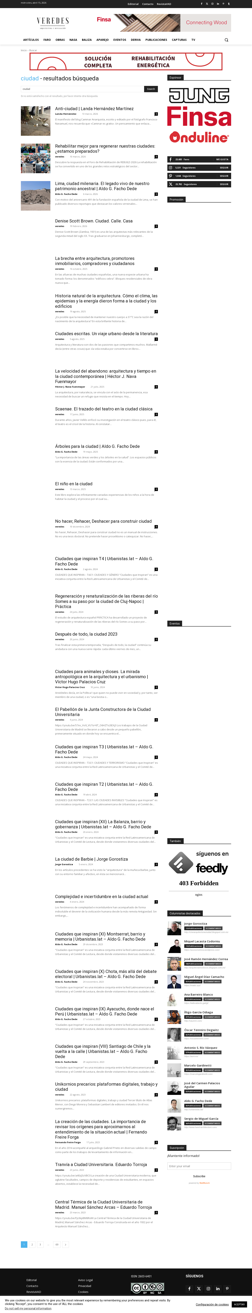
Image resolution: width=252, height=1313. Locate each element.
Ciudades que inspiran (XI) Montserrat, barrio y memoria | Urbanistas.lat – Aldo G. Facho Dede (100, 937)
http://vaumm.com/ (193, 1021)
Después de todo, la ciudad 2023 (86, 634)
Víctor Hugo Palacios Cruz (70, 687)
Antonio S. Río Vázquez (200, 1048)
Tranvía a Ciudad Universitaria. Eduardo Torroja (101, 1164)
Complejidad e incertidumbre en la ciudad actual (102, 896)
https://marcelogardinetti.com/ (198, 1074)
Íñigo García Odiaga (198, 1012)
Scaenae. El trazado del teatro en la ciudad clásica (104, 408)
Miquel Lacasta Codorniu (202, 941)
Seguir (224, 167)
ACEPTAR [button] (239, 1304)
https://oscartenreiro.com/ (196, 1038)
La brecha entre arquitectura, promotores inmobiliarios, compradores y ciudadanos (95, 261)
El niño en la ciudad (74, 483)
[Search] (151, 89)
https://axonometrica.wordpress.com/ (202, 950)
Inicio (24, 50)
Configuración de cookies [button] (212, 1304)
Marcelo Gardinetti (197, 1065)
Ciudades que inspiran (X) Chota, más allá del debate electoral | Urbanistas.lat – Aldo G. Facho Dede (106, 974)
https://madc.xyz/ (192, 985)
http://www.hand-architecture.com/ (200, 1127)
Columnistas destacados (185, 913)
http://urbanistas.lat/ (193, 1109)
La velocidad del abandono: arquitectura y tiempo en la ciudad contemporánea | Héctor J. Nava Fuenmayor (106, 376)
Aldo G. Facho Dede (66, 193)
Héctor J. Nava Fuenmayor (70, 386)
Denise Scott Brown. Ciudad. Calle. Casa (94, 221)
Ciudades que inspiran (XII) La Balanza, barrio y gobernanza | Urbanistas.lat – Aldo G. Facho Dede (103, 824)
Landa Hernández (65, 113)
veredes (59, 156)
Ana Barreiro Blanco (198, 994)
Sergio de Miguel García (201, 1119)
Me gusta (222, 159)
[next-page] (65, 1244)
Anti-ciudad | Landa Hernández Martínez (95, 108)
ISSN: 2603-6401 (141, 1276)
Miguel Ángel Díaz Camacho (204, 977)
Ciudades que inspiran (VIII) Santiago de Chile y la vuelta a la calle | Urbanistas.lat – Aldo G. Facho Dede (103, 1051)
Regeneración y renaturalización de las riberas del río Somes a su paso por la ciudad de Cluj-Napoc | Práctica (104, 601)
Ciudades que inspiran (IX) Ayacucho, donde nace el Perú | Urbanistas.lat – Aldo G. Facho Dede (105, 1011)
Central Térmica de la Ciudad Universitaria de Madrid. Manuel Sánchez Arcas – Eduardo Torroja (104, 1205)
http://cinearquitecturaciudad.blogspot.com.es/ (206, 932)
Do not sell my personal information (28, 1308)
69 (57, 1244)
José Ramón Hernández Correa (206, 959)
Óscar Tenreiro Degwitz (201, 1030)
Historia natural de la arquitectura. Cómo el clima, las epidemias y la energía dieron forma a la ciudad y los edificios (106, 301)
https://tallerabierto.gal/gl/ (196, 1003)
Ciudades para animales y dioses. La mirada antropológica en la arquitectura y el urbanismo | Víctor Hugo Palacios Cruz (102, 676)
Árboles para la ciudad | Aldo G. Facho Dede (97, 446)
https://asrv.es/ (191, 1056)
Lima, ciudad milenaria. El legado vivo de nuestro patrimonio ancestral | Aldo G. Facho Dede (103, 186)
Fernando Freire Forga (68, 1142)
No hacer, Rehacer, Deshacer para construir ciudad (104, 521)
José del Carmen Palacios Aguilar (202, 1085)
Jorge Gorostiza (64, 864)
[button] (226, 40)
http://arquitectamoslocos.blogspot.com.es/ (204, 967)
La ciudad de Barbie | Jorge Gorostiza (92, 859)
